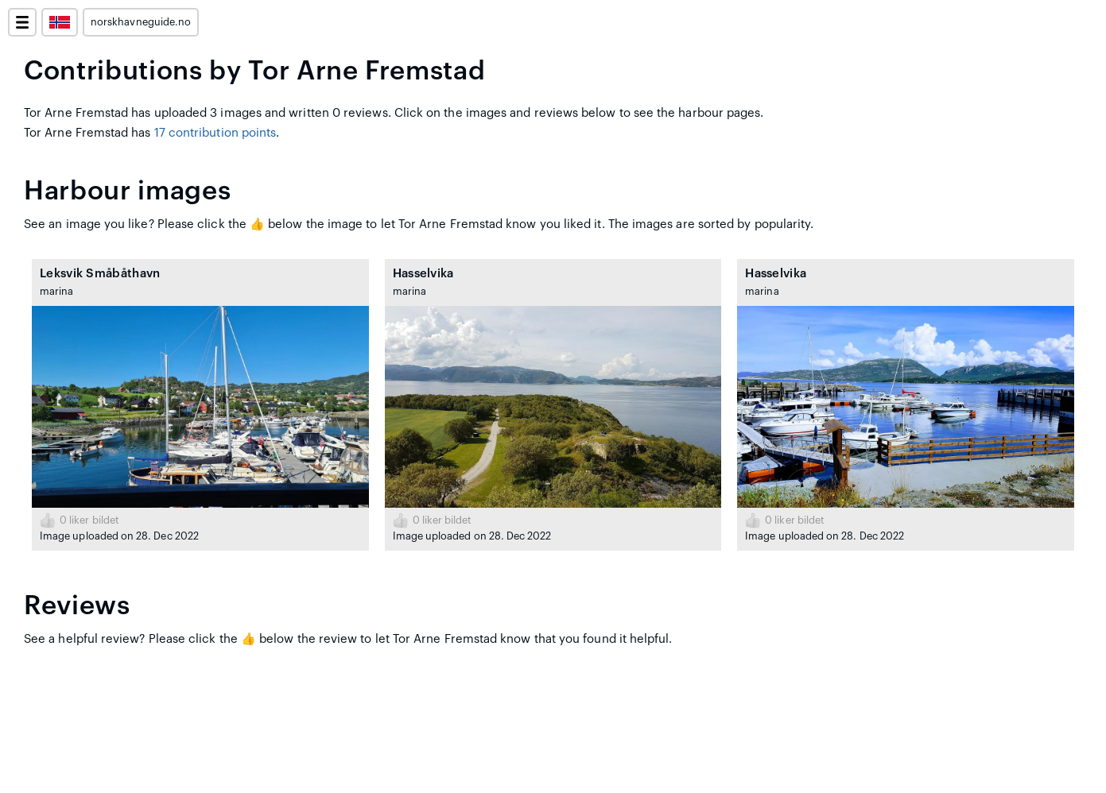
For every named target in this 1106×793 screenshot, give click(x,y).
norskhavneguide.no (141, 22)
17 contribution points (215, 133)
